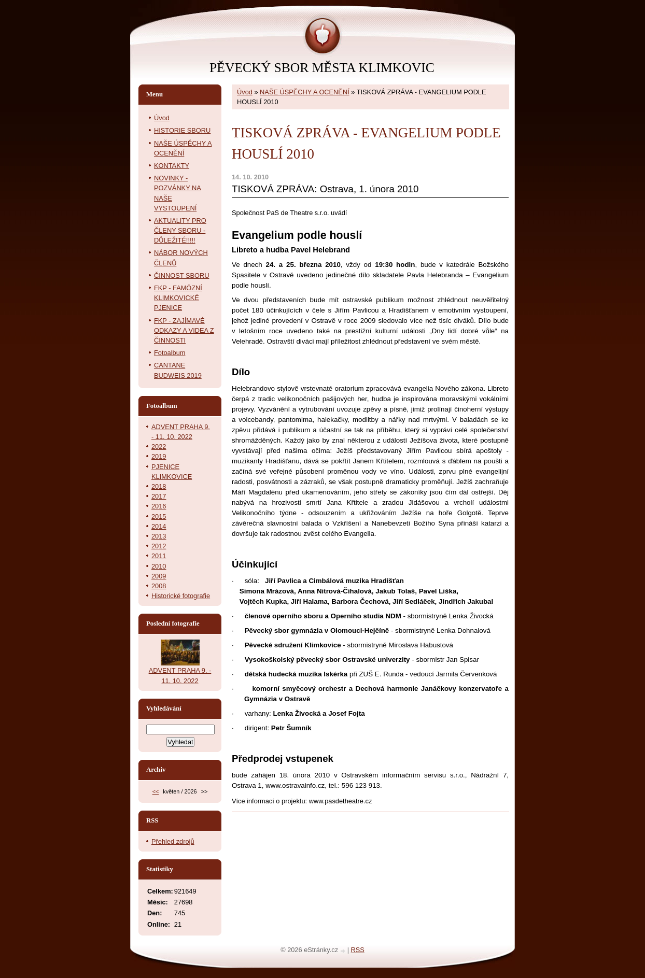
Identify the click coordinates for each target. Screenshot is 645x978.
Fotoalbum (169, 353)
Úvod (245, 92)
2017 (158, 496)
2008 (158, 586)
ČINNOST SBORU (181, 275)
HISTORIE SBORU (182, 130)
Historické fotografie (180, 596)
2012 (158, 546)
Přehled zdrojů (172, 841)
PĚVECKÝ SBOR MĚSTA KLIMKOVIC (321, 67)
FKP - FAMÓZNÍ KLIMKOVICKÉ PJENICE (178, 297)
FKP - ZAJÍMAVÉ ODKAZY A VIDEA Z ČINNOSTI (184, 330)
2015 (158, 516)
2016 (158, 506)
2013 (158, 536)
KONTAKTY (171, 165)
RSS (357, 950)
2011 (158, 556)
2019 (158, 456)
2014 (158, 526)
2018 (158, 486)
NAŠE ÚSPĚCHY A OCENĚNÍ (304, 92)
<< (155, 791)
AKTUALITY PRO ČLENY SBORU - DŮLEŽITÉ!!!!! (180, 230)
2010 (158, 566)
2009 (158, 576)
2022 (158, 446)
